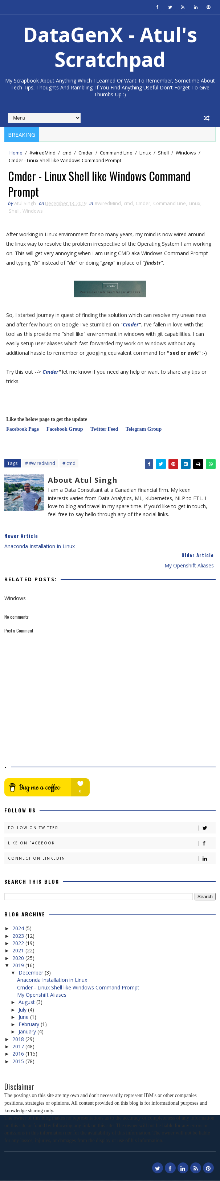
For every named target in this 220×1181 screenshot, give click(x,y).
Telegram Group (147, 429)
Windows (186, 152)
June (24, 1017)
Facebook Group (64, 429)
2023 (18, 935)
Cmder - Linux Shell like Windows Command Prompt (78, 987)
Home (16, 152)
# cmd (69, 463)
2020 (18, 958)
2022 (18, 943)
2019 (18, 965)
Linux (145, 152)
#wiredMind (42, 152)
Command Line (116, 152)
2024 (18, 928)
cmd (67, 152)
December (32, 972)
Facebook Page (22, 429)
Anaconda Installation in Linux (52, 980)
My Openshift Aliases (41, 995)
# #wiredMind (40, 463)
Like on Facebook (111, 843)
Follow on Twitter (111, 828)
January (28, 1031)
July (23, 1009)
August (27, 1002)
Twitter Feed (104, 429)
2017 (18, 1046)
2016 (18, 1054)
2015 (18, 1061)
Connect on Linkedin (111, 858)
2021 (18, 950)
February (30, 1024)
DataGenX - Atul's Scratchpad (110, 47)
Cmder (85, 152)
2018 (18, 1039)
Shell (163, 152)
